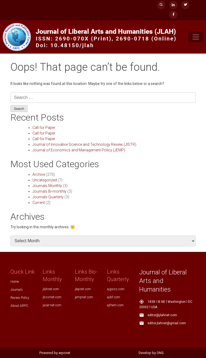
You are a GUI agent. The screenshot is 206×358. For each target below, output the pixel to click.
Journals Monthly (47, 186)
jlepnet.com (83, 289)
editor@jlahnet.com (162, 315)
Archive (38, 174)
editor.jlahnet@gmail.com (167, 323)
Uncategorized (44, 180)
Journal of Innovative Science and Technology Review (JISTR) (84, 144)
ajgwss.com (115, 289)
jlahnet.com (51, 289)
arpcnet (64, 353)
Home (14, 282)
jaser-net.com (52, 305)
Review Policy (19, 298)
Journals (16, 290)
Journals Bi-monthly (49, 191)
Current (38, 202)
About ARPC (19, 306)
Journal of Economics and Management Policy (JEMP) (78, 150)
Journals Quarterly (48, 197)
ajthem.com (115, 305)
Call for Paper (43, 127)
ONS (160, 353)
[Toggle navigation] (195, 37)
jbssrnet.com (52, 297)
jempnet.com (84, 297)
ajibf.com (113, 297)
